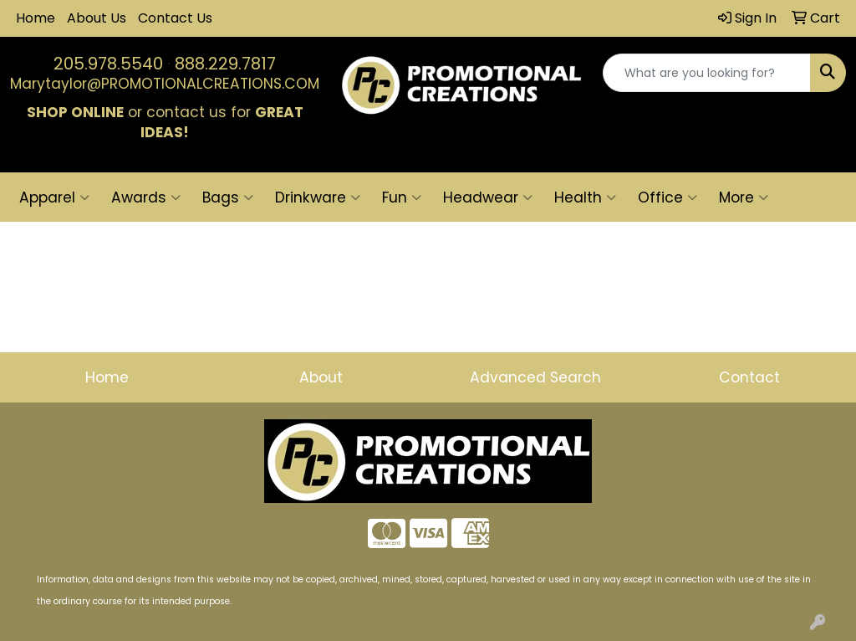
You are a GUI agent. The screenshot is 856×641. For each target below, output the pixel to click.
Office (667, 197)
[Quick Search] (707, 73)
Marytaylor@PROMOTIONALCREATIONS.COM (164, 84)
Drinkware (317, 197)
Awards (146, 197)
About (321, 377)
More (743, 197)
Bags (227, 197)
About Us (96, 18)
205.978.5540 (108, 63)
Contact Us (175, 18)
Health (585, 197)
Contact (749, 377)
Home (35, 18)
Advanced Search (535, 377)
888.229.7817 (225, 63)
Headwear (487, 197)
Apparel (54, 197)
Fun (401, 197)
